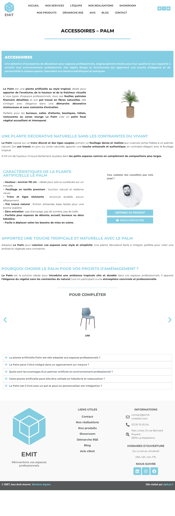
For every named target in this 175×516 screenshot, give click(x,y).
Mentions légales (41, 484)
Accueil (33, 5)
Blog (105, 12)
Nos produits (46, 12)
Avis (92, 12)
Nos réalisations (100, 5)
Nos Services (54, 5)
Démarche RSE (73, 12)
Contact (121, 12)
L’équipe (76, 5)
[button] (5, 319)
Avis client (87, 451)
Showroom (127, 5)
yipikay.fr (168, 484)
